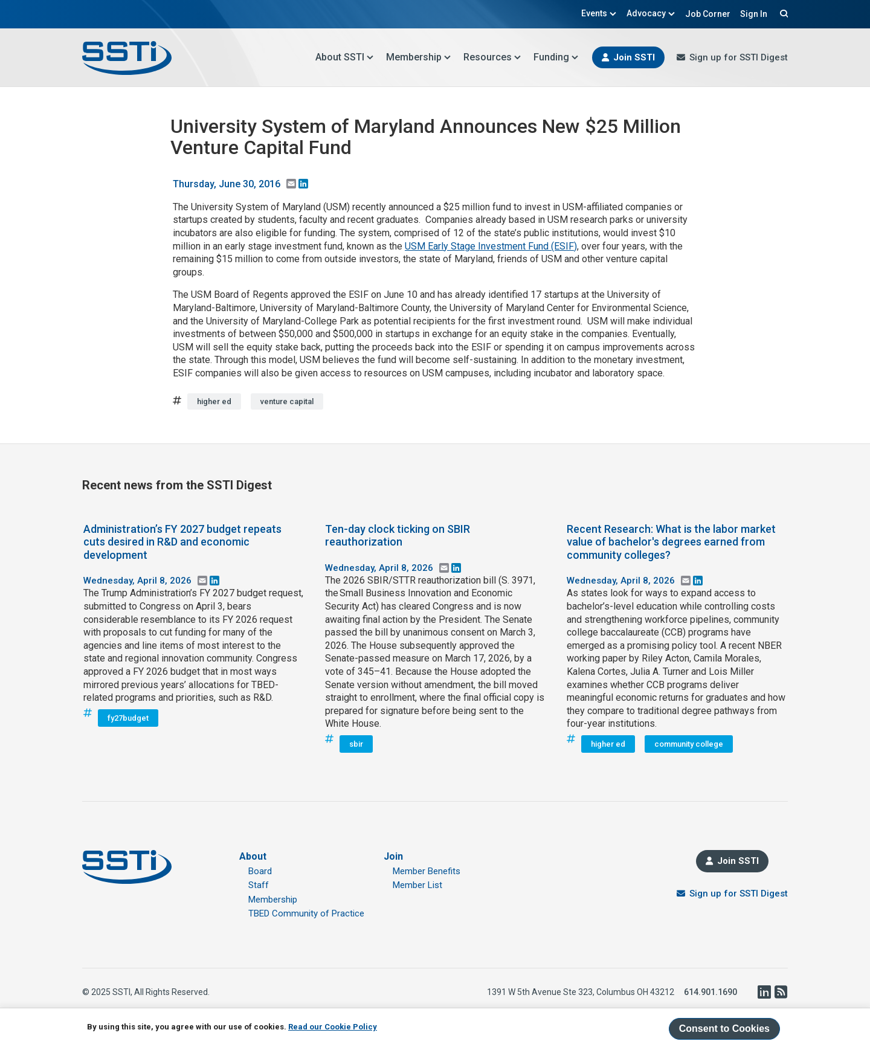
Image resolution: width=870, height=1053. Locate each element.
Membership (418, 57)
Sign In (753, 14)
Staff (258, 885)
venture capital (287, 401)
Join (393, 856)
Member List (417, 885)
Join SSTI (634, 57)
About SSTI (344, 57)
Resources (492, 57)
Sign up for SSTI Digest (738, 57)
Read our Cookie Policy (332, 1026)
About (252, 856)
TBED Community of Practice (306, 913)
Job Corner (707, 14)
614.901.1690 (710, 992)
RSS (780, 992)
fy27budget (128, 718)
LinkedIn (763, 992)
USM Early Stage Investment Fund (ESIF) (491, 246)
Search (782, 13)
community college (688, 744)
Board (260, 871)
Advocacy (651, 13)
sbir (356, 744)
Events (599, 13)
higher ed (214, 401)
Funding (556, 57)
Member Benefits (426, 871)
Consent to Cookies (724, 1028)
